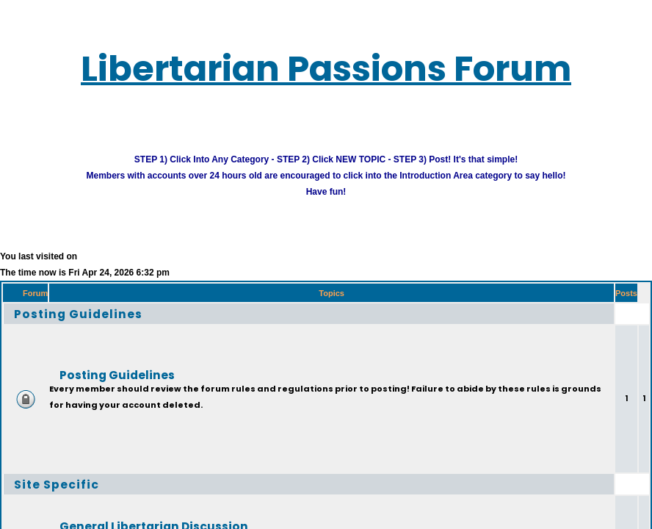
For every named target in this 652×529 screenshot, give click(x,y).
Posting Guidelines (78, 313)
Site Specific (56, 484)
